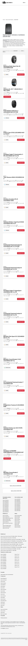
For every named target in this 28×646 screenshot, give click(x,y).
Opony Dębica (3, 603)
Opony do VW (17, 524)
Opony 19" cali (17, 562)
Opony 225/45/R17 (3, 568)
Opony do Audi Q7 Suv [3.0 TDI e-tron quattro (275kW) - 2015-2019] (11, 545)
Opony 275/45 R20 (5, 500)
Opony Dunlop (3, 581)
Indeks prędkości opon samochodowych (7, 574)
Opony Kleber (3, 597)
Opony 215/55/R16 (3, 563)
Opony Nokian (3, 586)
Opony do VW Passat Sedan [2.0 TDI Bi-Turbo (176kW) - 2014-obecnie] (12, 542)
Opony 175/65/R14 (3, 554)
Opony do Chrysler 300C (6, 519)
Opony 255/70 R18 (17, 510)
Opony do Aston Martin (18, 515)
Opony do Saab (17, 523)
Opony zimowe (3, 610)
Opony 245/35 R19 (17, 499)
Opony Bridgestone (4, 578)
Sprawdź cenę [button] (21, 74)
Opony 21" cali (17, 565)
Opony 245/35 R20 (5, 511)
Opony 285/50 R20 (5, 506)
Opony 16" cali (17, 557)
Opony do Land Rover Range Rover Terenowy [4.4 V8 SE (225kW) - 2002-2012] (13, 539)
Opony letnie (3, 612)
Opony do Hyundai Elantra (7, 520)
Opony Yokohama (3, 589)
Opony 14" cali (17, 554)
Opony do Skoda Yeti (6, 516)
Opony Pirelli (3, 587)
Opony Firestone (3, 592)
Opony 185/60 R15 (17, 500)
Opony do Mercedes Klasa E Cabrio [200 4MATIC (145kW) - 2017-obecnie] (12, 544)
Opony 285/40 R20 (6, 504)
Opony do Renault (17, 525)
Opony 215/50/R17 (3, 562)
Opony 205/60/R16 (3, 560)
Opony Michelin (3, 584)
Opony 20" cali (17, 563)
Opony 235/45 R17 (17, 504)
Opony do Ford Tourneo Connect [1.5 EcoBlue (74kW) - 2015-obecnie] (11, 536)
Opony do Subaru (17, 519)
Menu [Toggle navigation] (24, 2)
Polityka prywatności (4, 617)
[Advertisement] (14, 12)
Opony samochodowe (4, 609)
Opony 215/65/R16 (3, 565)
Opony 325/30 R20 (5, 505)
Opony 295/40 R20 (6, 510)
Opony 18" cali (17, 560)
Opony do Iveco (17, 520)
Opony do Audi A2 (5, 515)
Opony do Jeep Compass (7, 526)
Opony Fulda (3, 594)
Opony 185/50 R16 (17, 509)
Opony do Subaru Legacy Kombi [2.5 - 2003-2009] (8, 550)
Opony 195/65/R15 (3, 557)
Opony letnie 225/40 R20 (16, 490)
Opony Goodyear (3, 583)
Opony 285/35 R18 (17, 501)
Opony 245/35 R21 (17, 506)
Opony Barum (3, 602)
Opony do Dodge (17, 516)
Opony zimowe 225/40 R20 (15, 485)
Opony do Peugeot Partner (7, 525)
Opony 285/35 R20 (5, 509)
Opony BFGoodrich (3, 600)
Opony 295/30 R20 (5, 501)
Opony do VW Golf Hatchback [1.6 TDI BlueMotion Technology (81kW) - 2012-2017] (13, 547)
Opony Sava (2, 605)
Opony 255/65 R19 (17, 505)
